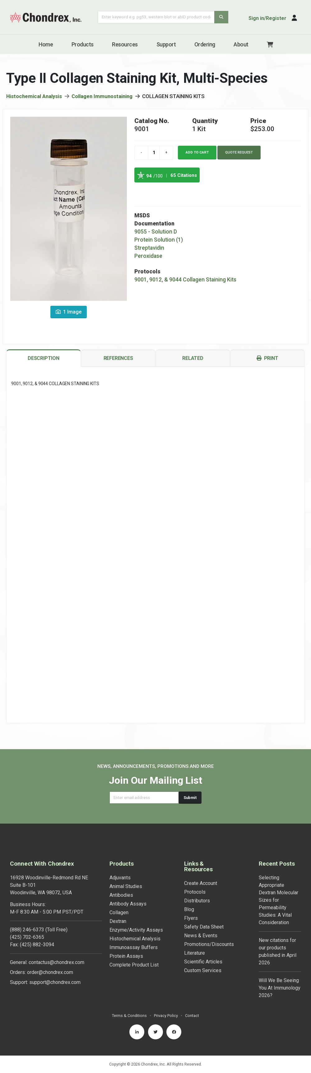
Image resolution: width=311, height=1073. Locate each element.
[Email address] (144, 798)
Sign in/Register (267, 18)
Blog (189, 909)
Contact (192, 1015)
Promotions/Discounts (209, 944)
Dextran (117, 921)
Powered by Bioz (140, 190)
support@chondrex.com (55, 982)
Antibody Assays (127, 904)
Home (46, 44)
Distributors (197, 901)
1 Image (68, 312)
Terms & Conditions (129, 1015)
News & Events (200, 935)
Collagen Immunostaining (102, 96)
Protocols (195, 892)
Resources (125, 44)
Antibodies (121, 895)
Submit (190, 797)
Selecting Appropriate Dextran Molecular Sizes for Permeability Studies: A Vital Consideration (278, 900)
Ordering (204, 44)
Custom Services (202, 970)
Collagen (118, 912)
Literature (194, 953)
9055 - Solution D (155, 232)
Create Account (200, 883)
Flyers (191, 918)
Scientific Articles (203, 962)
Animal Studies (125, 886)
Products (83, 44)
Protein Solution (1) (158, 240)
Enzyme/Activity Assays (136, 930)
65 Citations (183, 175)
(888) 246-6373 (27, 930)
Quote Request (239, 152)
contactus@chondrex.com (56, 962)
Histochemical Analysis (34, 96)
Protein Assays (126, 956)
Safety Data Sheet (204, 927)
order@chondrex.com (50, 972)
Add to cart (197, 152)
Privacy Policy (166, 1015)
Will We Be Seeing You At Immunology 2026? (279, 987)
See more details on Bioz (183, 190)
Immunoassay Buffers (133, 947)
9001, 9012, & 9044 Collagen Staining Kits (185, 280)
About (241, 44)
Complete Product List (134, 965)
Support (166, 44)
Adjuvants (120, 878)
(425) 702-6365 (27, 937)
